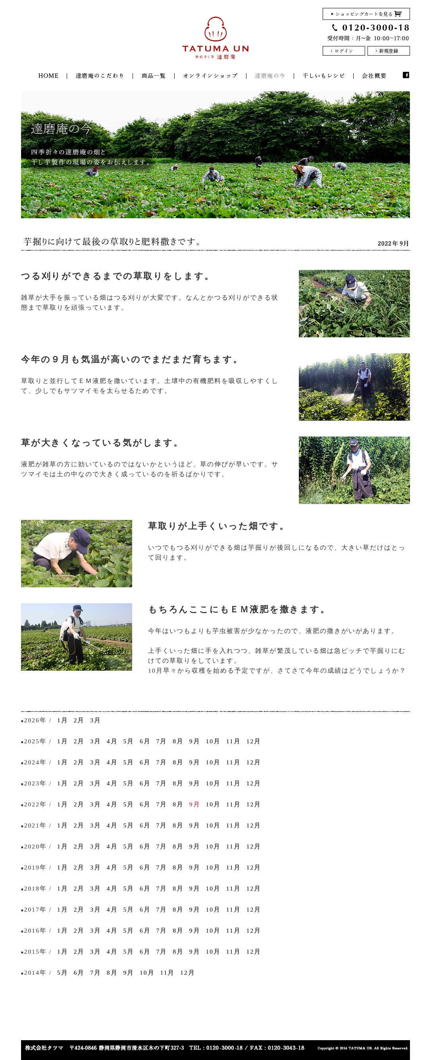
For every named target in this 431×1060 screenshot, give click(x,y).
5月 (128, 741)
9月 (194, 741)
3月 (95, 720)
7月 (161, 741)
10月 (213, 741)
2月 (79, 720)
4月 (112, 741)
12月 (254, 741)
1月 (62, 720)
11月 (233, 741)
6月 (145, 741)
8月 (178, 741)
